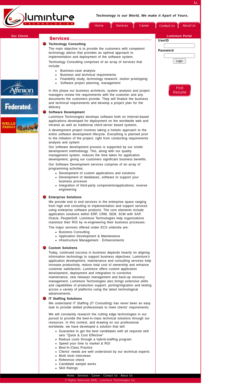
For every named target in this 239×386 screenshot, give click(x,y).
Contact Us (110, 375)
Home (70, 375)
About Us (126, 375)
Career (96, 375)
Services (83, 375)
